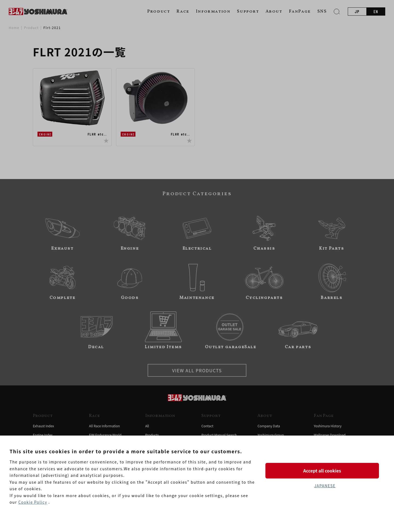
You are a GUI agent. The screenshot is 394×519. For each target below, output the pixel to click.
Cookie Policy (33, 502)
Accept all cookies (325, 470)
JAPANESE (325, 486)
